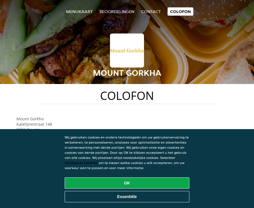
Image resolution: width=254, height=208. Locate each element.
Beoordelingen (117, 11)
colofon (180, 11)
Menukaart (79, 11)
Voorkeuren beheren (81, 163)
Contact (151, 11)
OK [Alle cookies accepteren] (127, 183)
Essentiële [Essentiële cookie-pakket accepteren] (127, 196)
